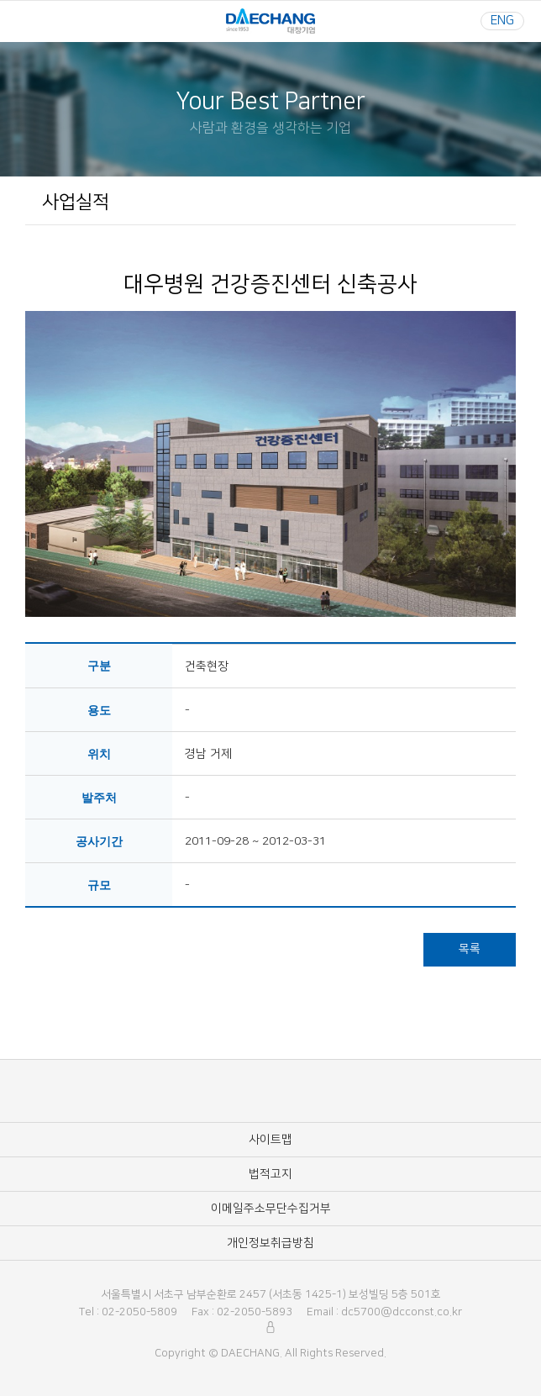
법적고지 (270, 1174)
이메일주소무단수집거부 (271, 1208)
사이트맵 (270, 1139)
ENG (502, 20)
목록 (470, 949)
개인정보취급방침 (270, 1243)
